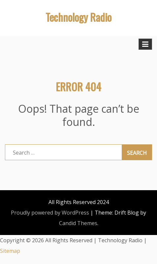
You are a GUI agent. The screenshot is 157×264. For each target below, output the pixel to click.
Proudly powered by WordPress (50, 212)
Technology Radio (78, 17)
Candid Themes (78, 223)
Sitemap (10, 250)
